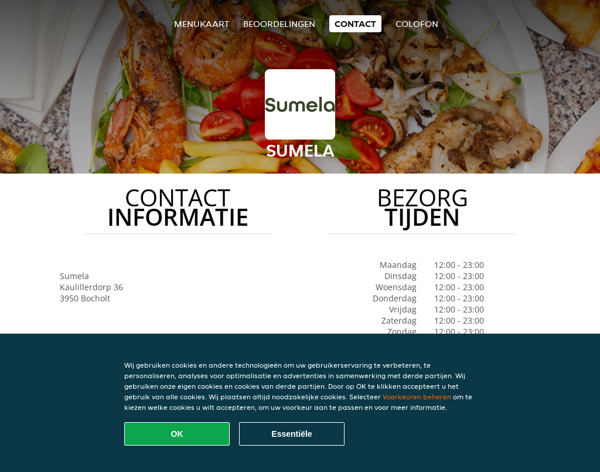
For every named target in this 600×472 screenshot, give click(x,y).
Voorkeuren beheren (417, 396)
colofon (417, 24)
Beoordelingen (279, 24)
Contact (355, 24)
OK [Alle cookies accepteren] (177, 434)
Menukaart (201, 24)
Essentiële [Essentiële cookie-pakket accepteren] (291, 434)
